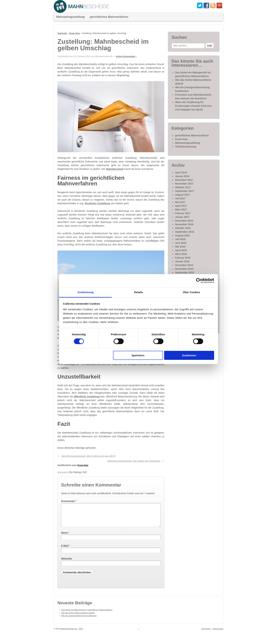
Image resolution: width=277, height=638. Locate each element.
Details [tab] (138, 292)
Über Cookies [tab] (191, 292)
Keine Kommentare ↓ (126, 56)
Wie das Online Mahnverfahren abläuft (78, 617)
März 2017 (181, 209)
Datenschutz (218, 633)
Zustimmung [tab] (86, 292)
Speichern (138, 355)
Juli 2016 (180, 239)
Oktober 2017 (183, 187)
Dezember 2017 (184, 180)
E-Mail (64, 550)
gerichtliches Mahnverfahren (109, 16)
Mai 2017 (180, 202)
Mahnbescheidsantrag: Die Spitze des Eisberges (133, 461)
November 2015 (184, 268)
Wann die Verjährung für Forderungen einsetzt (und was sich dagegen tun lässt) (193, 106)
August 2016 (182, 235)
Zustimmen (189, 355)
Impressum (206, 633)
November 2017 (184, 183)
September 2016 (184, 231)
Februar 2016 (182, 257)
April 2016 (181, 250)
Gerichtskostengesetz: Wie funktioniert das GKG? (88, 456)
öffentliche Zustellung (87, 396)
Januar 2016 (182, 261)
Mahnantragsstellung (70, 16)
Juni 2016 (180, 242)
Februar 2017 (182, 213)
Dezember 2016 (184, 220)
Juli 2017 (180, 198)
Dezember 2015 (184, 265)
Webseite (66, 562)
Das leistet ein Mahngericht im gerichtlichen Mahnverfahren (86, 614)
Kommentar (68, 501)
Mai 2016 (180, 246)
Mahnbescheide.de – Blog (71, 633)
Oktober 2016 (183, 228)
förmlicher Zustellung (97, 203)
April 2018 (181, 172)
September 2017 (184, 191)
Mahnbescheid (114, 169)
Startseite (62, 33)
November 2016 (184, 224)
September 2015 (184, 272)
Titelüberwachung (185, 146)
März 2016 (181, 254)
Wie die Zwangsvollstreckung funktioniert (78, 620)
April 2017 (181, 205)
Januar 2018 (182, 176)
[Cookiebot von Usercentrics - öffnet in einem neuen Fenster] (198, 280)
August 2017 (182, 194)
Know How (74, 33)
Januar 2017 (182, 217)
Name (64, 537)
